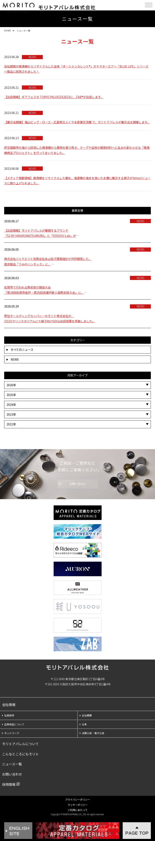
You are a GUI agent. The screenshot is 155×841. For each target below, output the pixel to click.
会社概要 (86, 715)
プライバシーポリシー (77, 799)
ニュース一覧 (12, 763)
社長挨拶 (8, 715)
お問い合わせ (77, 484)
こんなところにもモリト (20, 753)
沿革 (83, 724)
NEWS (12, 359)
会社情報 (8, 704)
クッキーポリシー (78, 804)
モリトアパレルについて (20, 743)
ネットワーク (10, 733)
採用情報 (8, 784)
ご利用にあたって (77, 810)
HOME (7, 30)
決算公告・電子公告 (92, 733)
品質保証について (13, 724)
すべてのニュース (19, 349)
